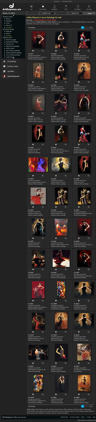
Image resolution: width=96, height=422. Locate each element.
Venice (8, 23)
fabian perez (87, 409)
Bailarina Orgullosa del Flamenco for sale (39, 307)
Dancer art (9, 25)
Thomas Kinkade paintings (13, 53)
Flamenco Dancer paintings (35, 59)
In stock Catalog (74, 417)
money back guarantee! (13, 76)
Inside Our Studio (67, 1)
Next (90, 27)
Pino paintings (78, 371)
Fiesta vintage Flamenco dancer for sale (38, 182)
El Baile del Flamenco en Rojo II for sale (85, 119)
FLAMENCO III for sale (80, 307)
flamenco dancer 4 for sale (58, 182)
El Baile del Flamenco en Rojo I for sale (38, 57)
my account (43, 9)
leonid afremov (31, 411)
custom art (42, 24)
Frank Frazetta (10, 57)
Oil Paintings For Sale (9, 417)
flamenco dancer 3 (51, 413)
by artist (89, 9)
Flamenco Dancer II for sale (81, 57)
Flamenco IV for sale (56, 400)
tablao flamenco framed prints (54, 409)
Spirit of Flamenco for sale (58, 276)
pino (45, 411)
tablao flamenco (40, 409)
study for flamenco (63, 413)
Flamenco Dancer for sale (58, 57)
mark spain (39, 411)
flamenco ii (42, 413)
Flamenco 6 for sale (56, 369)
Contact (89, 417)
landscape (9, 21)
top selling (10, 71)
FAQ (66, 9)
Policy (83, 417)
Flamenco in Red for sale (34, 213)
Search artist (75, 13)
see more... (9, 27)
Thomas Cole (10, 44)
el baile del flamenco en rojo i (55, 411)
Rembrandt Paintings (12, 42)
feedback (54, 9)
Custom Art (57, 1)
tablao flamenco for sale (34, 276)
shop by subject (8, 16)
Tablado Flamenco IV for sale (36, 338)
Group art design (9, 29)
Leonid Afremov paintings (58, 308)
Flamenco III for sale (79, 338)
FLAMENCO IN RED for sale (82, 369)
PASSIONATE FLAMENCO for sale (38, 400)
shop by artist (8, 37)
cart (31, 9)
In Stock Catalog (12, 66)
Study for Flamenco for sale (58, 119)
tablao (65, 409)
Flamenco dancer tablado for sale (60, 244)
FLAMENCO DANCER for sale (59, 307)
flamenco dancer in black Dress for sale (61, 151)
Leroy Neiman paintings (13, 55)
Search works (47, 13)
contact (90, 13)
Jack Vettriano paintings (13, 50)
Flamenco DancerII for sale (58, 213)
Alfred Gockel (10, 48)
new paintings (11, 61)
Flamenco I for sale (79, 400)
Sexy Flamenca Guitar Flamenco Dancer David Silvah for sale (44, 88)
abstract (8, 19)
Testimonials (64, 417)
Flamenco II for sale (79, 88)
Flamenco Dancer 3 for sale (35, 119)
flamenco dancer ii (70, 411)
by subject (78, 9)
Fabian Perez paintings (80, 59)
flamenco (70, 409)
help (94, 417)
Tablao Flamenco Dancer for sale (37, 369)
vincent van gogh (11, 40)
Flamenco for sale (33, 151)
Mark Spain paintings (56, 340)
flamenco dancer (78, 409)
